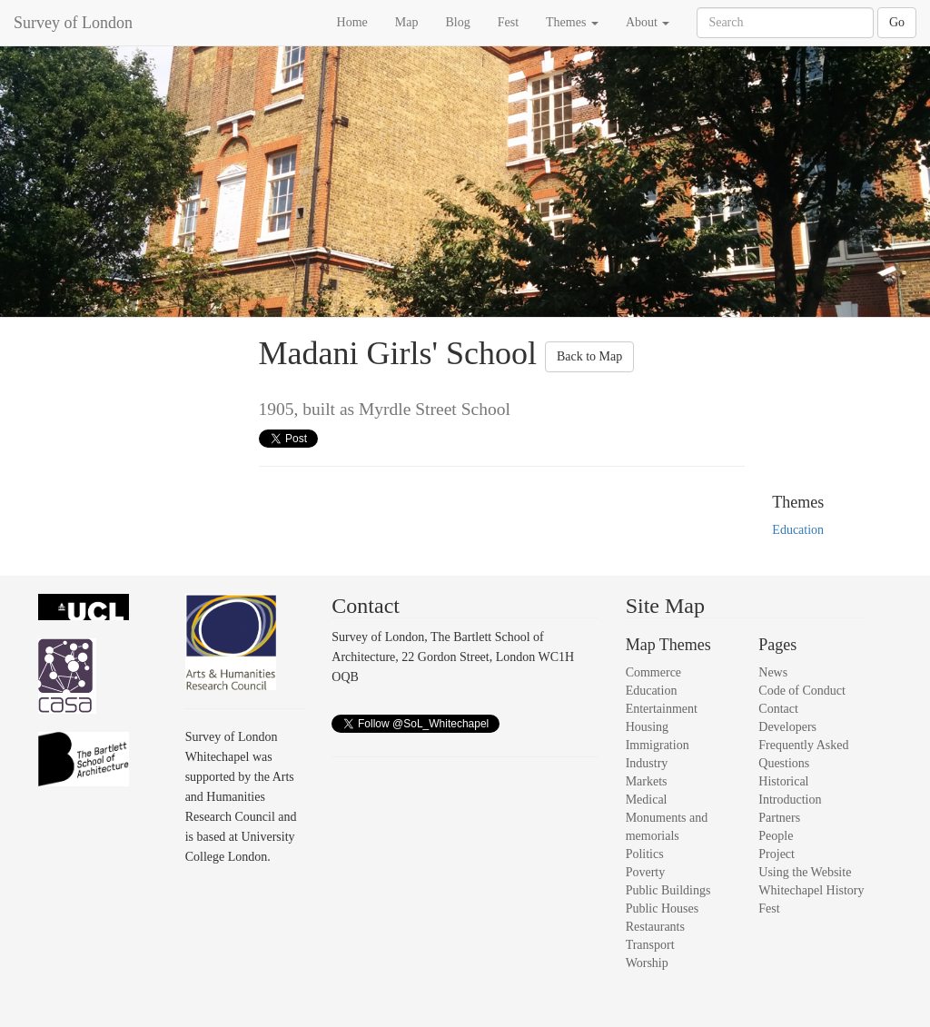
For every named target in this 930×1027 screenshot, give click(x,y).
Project (776, 854)
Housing (647, 727)
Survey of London (73, 23)
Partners (779, 818)
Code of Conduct (802, 690)
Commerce (653, 672)
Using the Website (804, 872)
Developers (787, 727)
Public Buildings (668, 890)
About (648, 22)
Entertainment (662, 709)
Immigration (657, 745)
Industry (647, 763)
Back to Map (589, 356)
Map (407, 22)
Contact (778, 709)
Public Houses (662, 908)
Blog (457, 22)
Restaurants (655, 926)
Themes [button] (572, 22)
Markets (647, 781)
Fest (508, 22)
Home (352, 22)
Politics (645, 854)
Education (798, 530)
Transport (650, 945)
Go (897, 22)
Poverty (646, 872)
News (772, 672)
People (775, 836)
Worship (647, 963)
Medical (647, 799)
